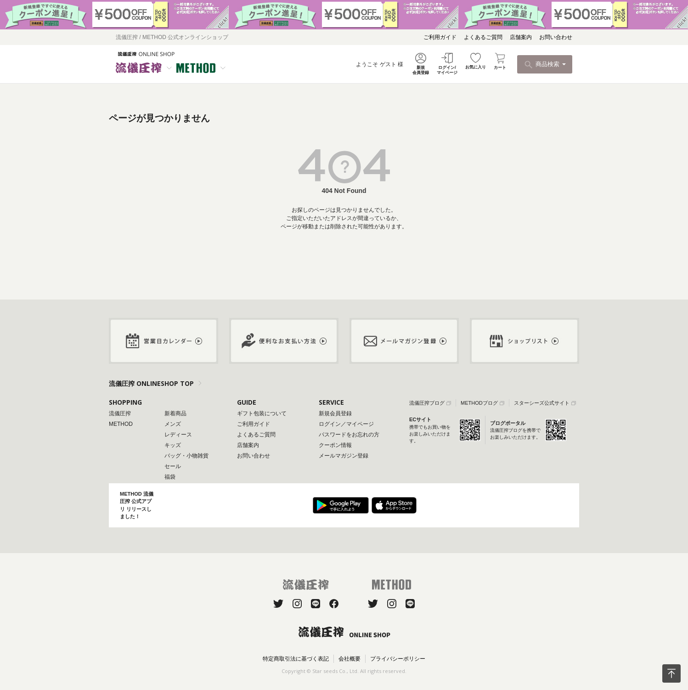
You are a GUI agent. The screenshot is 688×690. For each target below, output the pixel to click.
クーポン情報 (335, 445)
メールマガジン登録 (343, 455)
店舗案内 (521, 37)
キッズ (172, 445)
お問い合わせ (555, 37)
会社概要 (349, 659)
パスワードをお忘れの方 (349, 434)
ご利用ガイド (440, 37)
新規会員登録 (335, 413)
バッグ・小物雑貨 (186, 455)
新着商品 (175, 413)
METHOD (121, 424)
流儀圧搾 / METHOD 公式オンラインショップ (172, 37)
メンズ (172, 424)
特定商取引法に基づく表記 (296, 659)
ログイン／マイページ (346, 424)
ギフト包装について (262, 413)
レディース (178, 434)
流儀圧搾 (120, 413)
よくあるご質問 (483, 37)
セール (172, 466)
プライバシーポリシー (397, 659)
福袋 (169, 477)
